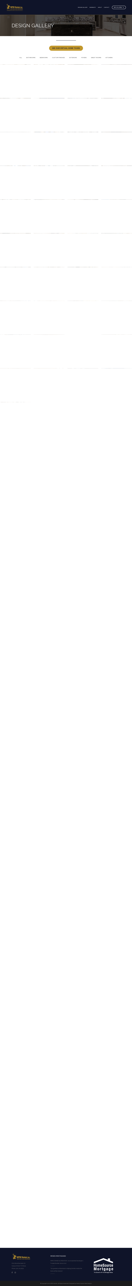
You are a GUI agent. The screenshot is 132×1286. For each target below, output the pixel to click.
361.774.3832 (119, 7)
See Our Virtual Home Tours (66, 48)
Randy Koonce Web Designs (84, 1283)
